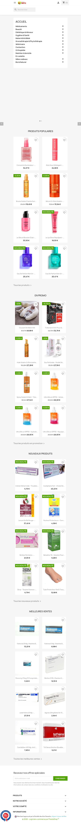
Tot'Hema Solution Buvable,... (54, 747)
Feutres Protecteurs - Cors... (54, 520)
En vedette (20, 56)
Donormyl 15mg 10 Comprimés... (27, 678)
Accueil (21, 21)
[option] (40, 122)
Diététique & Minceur (24, 32)
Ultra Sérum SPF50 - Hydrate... (27, 432)
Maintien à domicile (23, 53)
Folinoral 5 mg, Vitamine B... (54, 644)
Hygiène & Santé (22, 35)
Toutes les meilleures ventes (28, 759)
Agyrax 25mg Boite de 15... (54, 713)
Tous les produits (22, 285)
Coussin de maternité (27, 328)
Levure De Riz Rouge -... (27, 520)
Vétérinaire (20, 44)
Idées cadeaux (21, 59)
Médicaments (21, 26)
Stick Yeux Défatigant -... (55, 165)
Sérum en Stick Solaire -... (55, 201)
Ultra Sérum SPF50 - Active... (54, 397)
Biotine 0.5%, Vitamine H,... (54, 678)
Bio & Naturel (21, 62)
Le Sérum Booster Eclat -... (26, 238)
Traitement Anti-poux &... (54, 328)
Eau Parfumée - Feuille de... (54, 362)
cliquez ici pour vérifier (58, 816)
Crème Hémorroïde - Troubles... (26, 486)
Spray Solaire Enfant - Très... (27, 397)
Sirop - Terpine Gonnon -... (27, 590)
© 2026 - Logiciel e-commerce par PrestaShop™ (40, 819)
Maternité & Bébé (23, 38)
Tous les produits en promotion (29, 443)
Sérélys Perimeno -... (27, 555)
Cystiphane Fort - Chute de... (54, 486)
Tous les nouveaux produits (27, 601)
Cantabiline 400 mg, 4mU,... (27, 747)
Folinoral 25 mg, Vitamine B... (27, 644)
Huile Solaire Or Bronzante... (27, 362)
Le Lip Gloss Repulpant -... (55, 238)
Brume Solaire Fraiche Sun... (26, 201)
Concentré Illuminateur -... (26, 165)
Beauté (19, 29)
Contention (20, 47)
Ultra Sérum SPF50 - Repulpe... (54, 432)
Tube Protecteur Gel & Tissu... (54, 590)
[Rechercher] (24, 9)
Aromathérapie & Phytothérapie (29, 41)
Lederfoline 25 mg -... (27, 713)
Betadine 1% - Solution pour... (54, 555)
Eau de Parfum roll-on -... (26, 274)
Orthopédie (20, 50)
